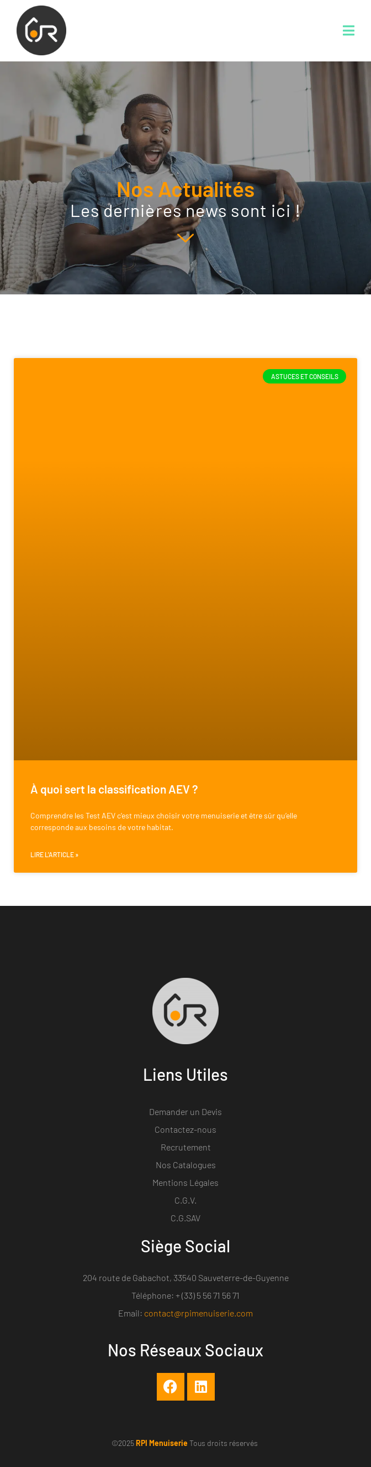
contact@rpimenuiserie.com (198, 1313)
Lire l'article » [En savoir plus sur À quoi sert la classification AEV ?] (54, 854)
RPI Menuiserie (162, 1443)
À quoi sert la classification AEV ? (114, 789)
